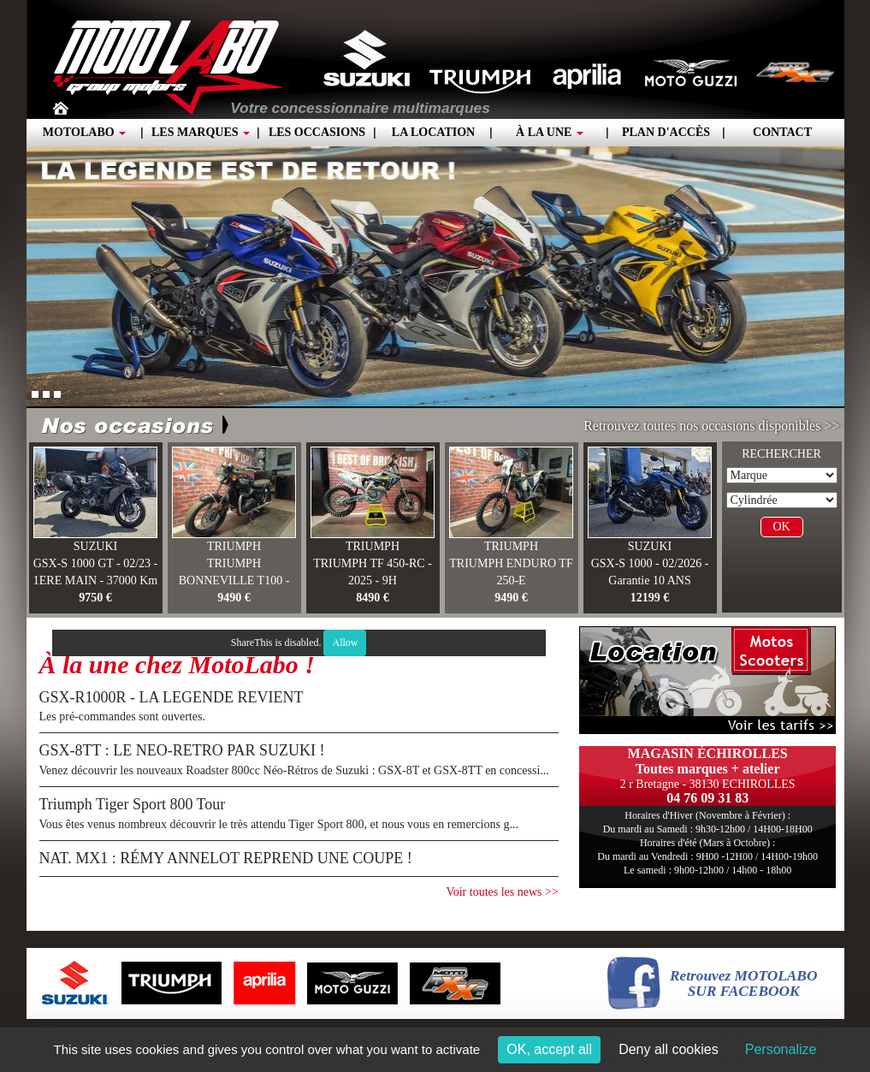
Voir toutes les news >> (502, 891)
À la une (549, 132)
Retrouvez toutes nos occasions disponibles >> (711, 425)
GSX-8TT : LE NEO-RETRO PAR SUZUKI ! (182, 750)
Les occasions (317, 132)
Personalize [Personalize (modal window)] (781, 1049)
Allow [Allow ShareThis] (345, 643)
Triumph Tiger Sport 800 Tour (132, 804)
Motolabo (84, 132)
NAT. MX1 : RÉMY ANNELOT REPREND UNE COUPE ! (225, 858)
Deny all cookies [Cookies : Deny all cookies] (668, 1049)
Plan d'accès (666, 132)
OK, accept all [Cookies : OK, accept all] (549, 1049)
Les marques (200, 132)
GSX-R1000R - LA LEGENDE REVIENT (171, 697)
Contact (782, 132)
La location (433, 132)
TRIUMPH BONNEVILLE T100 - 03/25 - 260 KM (234, 580)
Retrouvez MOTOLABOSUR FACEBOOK (744, 983)
